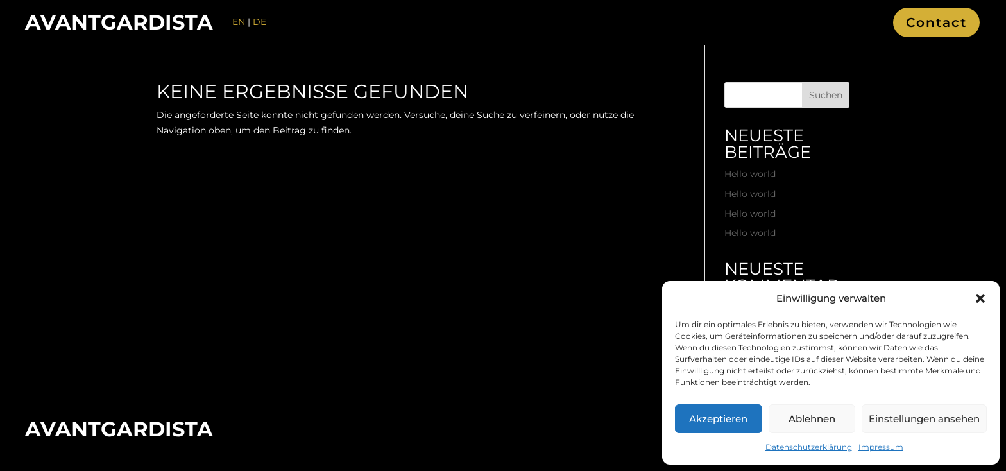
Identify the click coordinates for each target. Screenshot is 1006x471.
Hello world (750, 174)
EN (238, 22)
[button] (980, 298)
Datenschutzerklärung (808, 447)
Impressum (880, 447)
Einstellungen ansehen (924, 419)
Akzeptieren (718, 419)
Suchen (825, 95)
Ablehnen (812, 419)
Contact (936, 22)
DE (259, 22)
